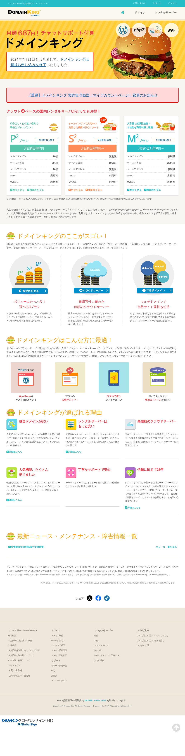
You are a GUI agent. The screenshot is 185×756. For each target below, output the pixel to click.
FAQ (53, 670)
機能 (96, 635)
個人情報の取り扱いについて (21, 655)
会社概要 (12, 635)
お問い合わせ (139, 3)
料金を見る (18, 190)
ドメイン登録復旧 (59, 655)
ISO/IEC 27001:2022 (95, 700)
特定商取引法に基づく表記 (20, 640)
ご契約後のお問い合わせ (19, 675)
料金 (96, 640)
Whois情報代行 (57, 640)
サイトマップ (14, 665)
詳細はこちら (15, 452)
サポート (157, 3)
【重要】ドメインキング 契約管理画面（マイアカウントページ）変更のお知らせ (92, 95)
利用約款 (12, 645)
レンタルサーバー (166, 12)
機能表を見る (37, 190)
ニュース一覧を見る (166, 547)
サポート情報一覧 (59, 665)
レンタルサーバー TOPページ (22, 630)
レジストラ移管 (58, 645)
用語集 (54, 675)
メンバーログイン (59, 680)
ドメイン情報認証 (59, 650)
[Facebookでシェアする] (98, 598)
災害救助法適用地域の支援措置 (27, 547)
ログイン (172, 3)
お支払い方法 (143, 645)
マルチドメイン (101, 645)
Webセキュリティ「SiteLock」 (107, 655)
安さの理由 (99, 660)
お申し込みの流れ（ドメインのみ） (153, 635)
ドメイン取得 (57, 635)
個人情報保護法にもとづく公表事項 (24, 650)
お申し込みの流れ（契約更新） (151, 640)
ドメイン (140, 12)
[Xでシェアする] (89, 598)
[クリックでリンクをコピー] (107, 598)
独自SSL (98, 650)
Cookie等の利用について (19, 660)
